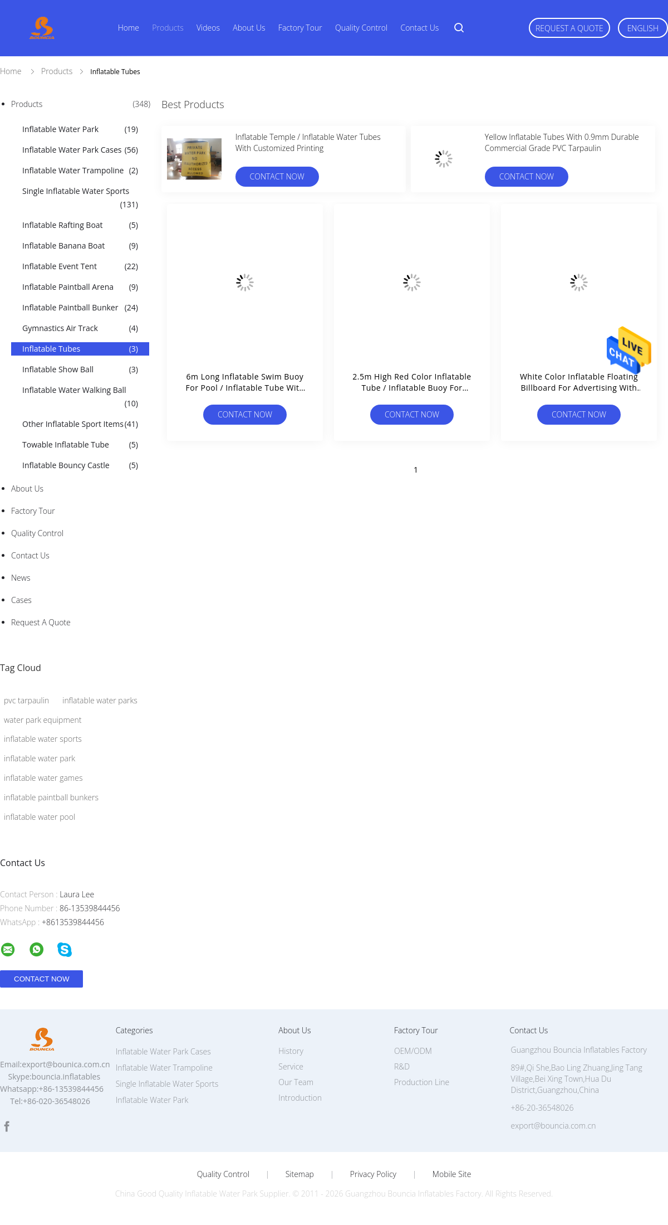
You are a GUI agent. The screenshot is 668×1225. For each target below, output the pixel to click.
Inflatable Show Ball (80, 369)
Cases (21, 600)
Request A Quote (569, 28)
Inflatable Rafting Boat (80, 225)
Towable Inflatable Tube (80, 444)
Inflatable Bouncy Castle (80, 465)
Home (128, 27)
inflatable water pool (39, 816)
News (20, 577)
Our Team (295, 1082)
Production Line (421, 1082)
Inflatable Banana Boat (80, 245)
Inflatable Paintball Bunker (80, 307)
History (290, 1051)
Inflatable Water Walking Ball (80, 397)
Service (290, 1066)
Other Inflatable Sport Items (80, 424)
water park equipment (42, 719)
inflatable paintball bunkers (51, 797)
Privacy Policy (373, 1174)
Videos (208, 27)
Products (167, 27)
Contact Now (277, 176)
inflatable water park (39, 758)
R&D (402, 1066)
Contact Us (419, 27)
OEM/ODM (413, 1051)
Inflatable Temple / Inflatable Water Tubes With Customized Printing (308, 142)
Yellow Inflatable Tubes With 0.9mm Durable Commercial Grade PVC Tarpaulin (562, 142)
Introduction (300, 1097)
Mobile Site (452, 1174)
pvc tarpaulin (26, 700)
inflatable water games (43, 777)
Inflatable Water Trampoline (80, 170)
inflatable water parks (99, 700)
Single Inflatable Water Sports (80, 198)
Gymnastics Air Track (80, 328)
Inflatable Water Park (80, 129)
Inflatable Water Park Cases (80, 150)
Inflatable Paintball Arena (80, 287)
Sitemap (300, 1174)
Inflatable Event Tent (80, 266)
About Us (249, 27)
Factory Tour (300, 27)
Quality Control (361, 27)
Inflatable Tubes (80, 349)
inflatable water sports (43, 738)
